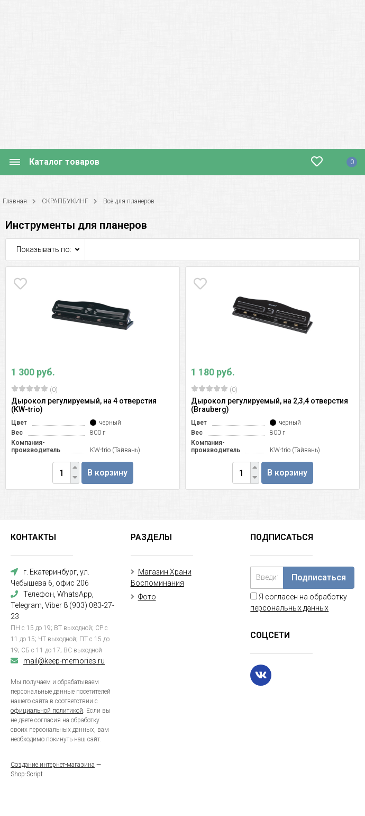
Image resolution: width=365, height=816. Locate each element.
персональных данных (289, 608)
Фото (147, 597)
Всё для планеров (128, 201)
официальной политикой (47, 710)
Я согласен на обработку (298, 602)
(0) (34, 389)
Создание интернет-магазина (53, 764)
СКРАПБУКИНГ (65, 201)
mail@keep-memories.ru (64, 661)
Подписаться (318, 577)
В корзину (107, 473)
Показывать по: (43, 249)
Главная (15, 201)
